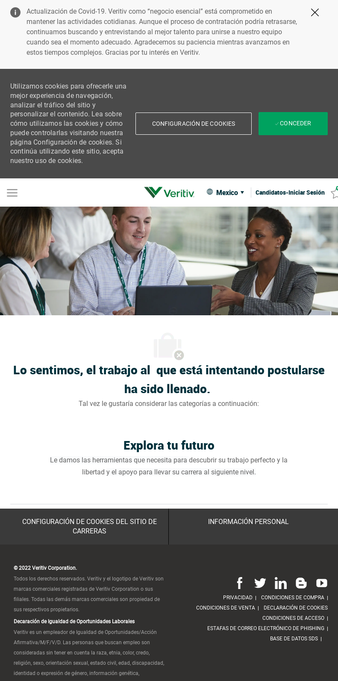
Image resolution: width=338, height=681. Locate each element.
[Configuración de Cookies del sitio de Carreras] (89, 527)
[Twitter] (260, 582)
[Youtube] (320, 582)
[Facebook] (239, 582)
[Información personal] (248, 522)
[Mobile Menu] (12, 192)
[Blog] (301, 582)
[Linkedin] (280, 582)
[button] (193, 124)
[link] (171, 192)
